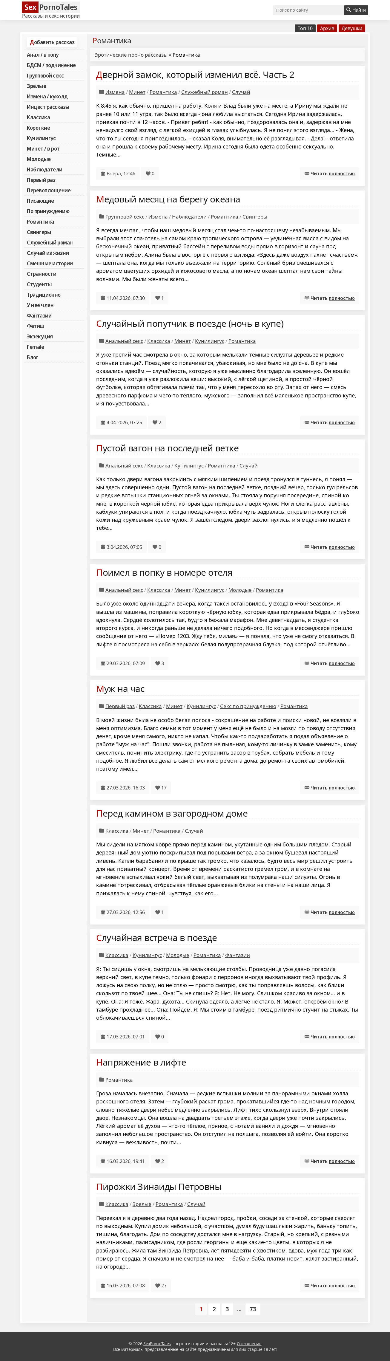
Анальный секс (124, 340)
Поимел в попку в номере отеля (164, 572)
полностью (342, 173)
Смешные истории (50, 263)
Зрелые (36, 85)
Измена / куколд (47, 96)
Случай (241, 92)
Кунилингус (41, 138)
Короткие (38, 127)
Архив (327, 28)
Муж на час (120, 688)
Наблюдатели (44, 169)
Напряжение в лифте (141, 1062)
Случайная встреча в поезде (156, 937)
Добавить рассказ (52, 42)
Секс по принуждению (248, 706)
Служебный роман (50, 242)
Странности (41, 273)
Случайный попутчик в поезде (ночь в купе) (189, 323)
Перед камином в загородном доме (172, 813)
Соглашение (249, 1343)
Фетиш (35, 325)
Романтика (40, 221)
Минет (137, 92)
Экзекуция (40, 336)
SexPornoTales (157, 1343)
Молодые (39, 158)
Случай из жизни (48, 252)
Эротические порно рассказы (131, 54)
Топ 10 (305, 28)
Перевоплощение (48, 190)
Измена (115, 92)
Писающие (40, 200)
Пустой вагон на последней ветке (167, 448)
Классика (38, 117)
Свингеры (39, 232)
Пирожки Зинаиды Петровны (159, 1186)
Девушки (352, 28)
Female (35, 346)
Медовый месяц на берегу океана (168, 199)
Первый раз (41, 179)
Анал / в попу (43, 54)
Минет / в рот (43, 148)
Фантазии (39, 315)
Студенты (39, 284)
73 (253, 1309)
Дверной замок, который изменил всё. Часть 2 (195, 74)
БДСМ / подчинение (51, 65)
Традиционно (44, 294)
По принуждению (48, 211)
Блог (32, 357)
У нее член (40, 305)
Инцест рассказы (48, 106)
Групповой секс (45, 75)
